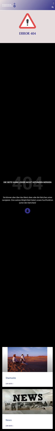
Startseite (11, 377)
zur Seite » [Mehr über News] (9, 426)
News (9, 420)
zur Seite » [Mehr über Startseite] (9, 383)
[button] (53, 3)
